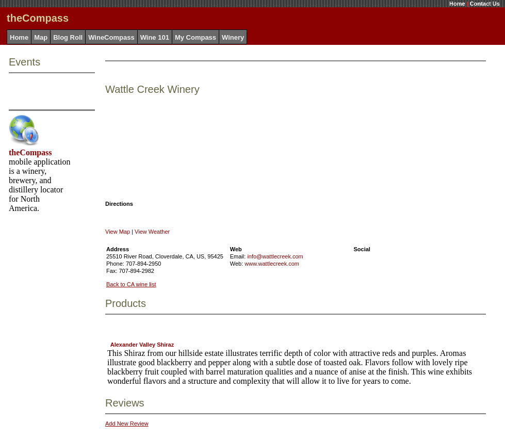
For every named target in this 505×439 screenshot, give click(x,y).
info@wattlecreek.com (275, 256)
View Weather (152, 232)
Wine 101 (154, 37)
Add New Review (127, 423)
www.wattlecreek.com (272, 264)
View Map (117, 232)
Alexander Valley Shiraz (142, 345)
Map (40, 37)
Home (457, 4)
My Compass (195, 37)
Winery (233, 37)
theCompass (30, 152)
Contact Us (485, 4)
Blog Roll (68, 37)
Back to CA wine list (131, 284)
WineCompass (111, 37)
